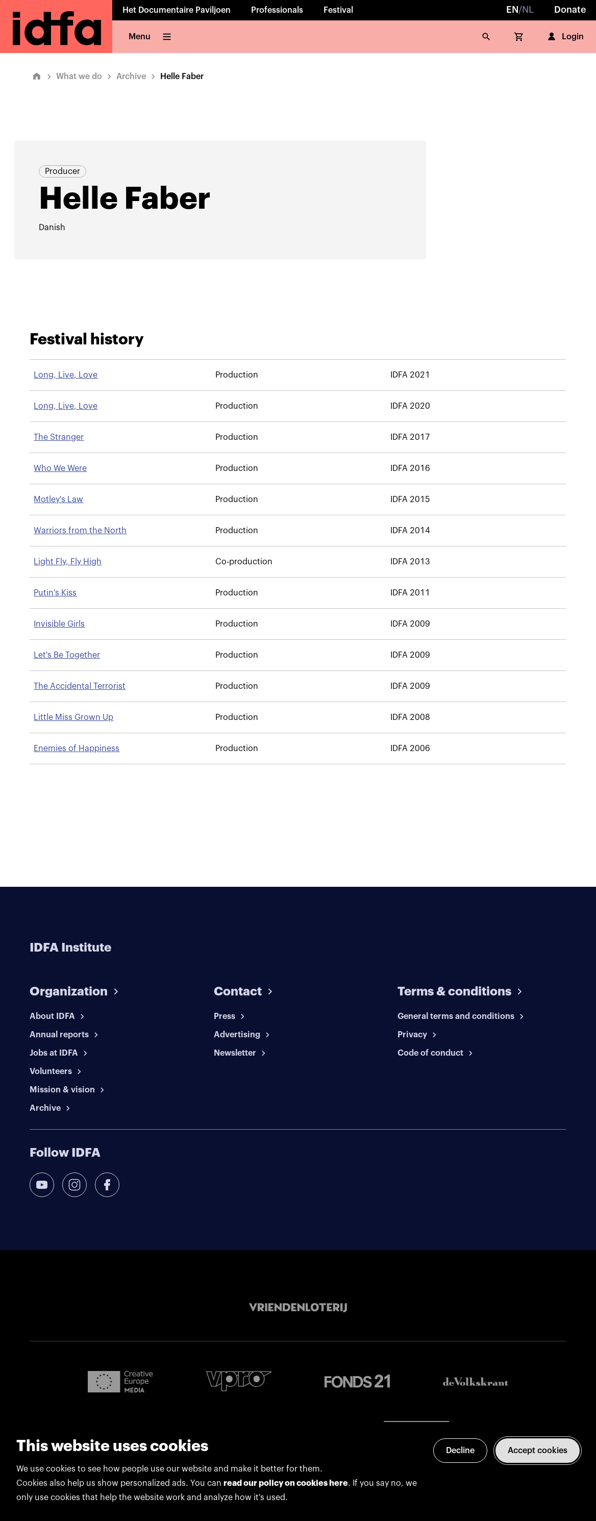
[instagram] (74, 1185)
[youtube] (42, 1185)
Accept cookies (537, 1451)
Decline (460, 1451)
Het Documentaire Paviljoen (176, 10)
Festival (338, 10)
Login (564, 37)
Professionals (277, 10)
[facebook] (107, 1185)
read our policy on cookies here (286, 1483)
